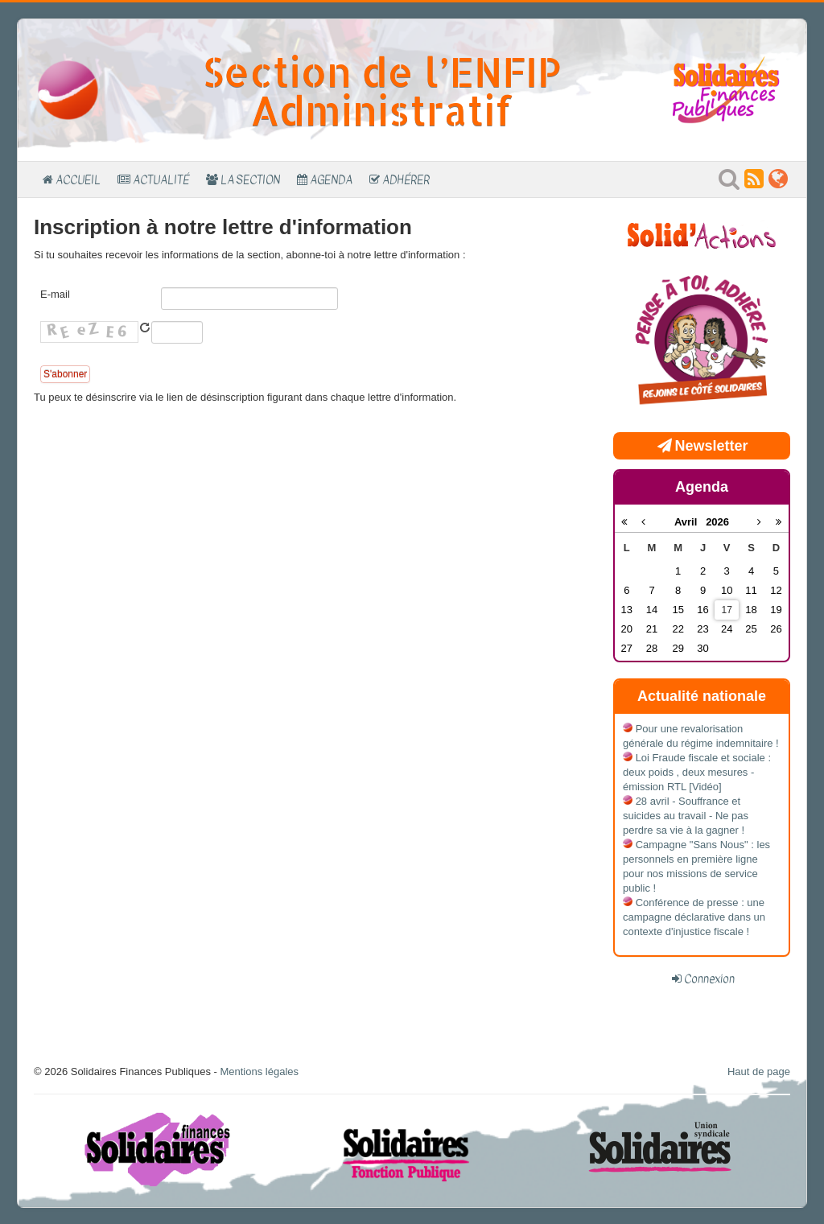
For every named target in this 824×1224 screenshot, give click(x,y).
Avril (690, 522)
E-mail (55, 294)
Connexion (709, 978)
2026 (717, 522)
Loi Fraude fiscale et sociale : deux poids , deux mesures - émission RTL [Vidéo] (697, 772)
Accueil (78, 179)
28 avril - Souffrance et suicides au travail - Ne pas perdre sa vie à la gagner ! (685, 815)
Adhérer (406, 179)
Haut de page (758, 1071)
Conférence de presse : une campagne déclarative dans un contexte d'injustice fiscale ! (694, 917)
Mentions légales (259, 1071)
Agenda (331, 179)
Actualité (161, 179)
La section (250, 179)
